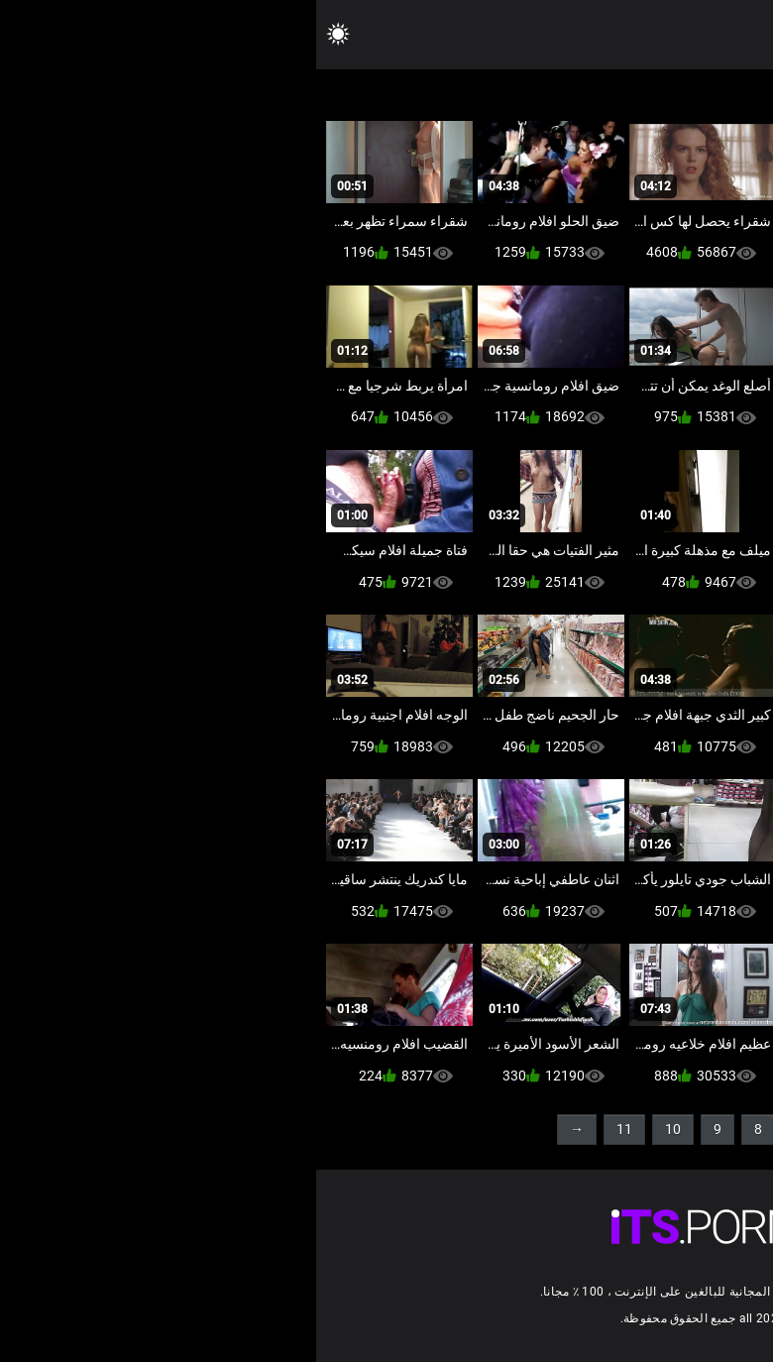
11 (308, 1129)
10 (357, 1129)
